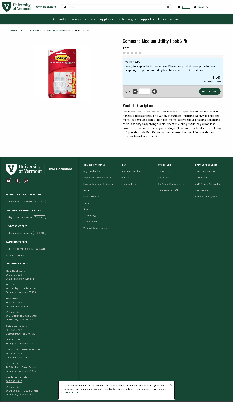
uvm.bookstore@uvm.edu (20, 278)
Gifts (86, 202)
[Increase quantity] (154, 91)
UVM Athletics (212, 177)
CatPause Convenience (171, 183)
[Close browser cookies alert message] (171, 385)
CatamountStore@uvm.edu (21, 333)
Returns (125, 177)
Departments (16, 30)
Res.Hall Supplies (34, 30)
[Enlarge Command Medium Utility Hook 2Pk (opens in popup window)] (62, 73)
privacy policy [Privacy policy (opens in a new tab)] (69, 392)
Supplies (88, 209)
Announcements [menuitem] (169, 19)
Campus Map (212, 190)
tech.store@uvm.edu (17, 306)
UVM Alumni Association (212, 183)
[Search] (65, 7)
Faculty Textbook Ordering (98, 183)
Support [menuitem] (145, 19)
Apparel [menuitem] (58, 19)
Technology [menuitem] (125, 19)
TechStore (163, 177)
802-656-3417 (14, 381)
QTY (127, 91)
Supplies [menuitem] (105, 19)
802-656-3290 (14, 274)
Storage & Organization (58, 30)
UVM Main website (212, 171)
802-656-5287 (14, 329)
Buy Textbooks (91, 171)
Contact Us (164, 171)
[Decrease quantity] (135, 91)
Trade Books (90, 221)
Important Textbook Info (97, 177)
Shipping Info (128, 183)
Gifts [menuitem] (88, 19)
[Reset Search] (168, 7)
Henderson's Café (168, 190)
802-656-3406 (14, 353)
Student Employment (212, 196)
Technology (89, 215)
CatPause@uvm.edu (17, 357)
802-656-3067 (14, 302)
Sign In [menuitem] (201, 7)
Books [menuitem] (74, 19)
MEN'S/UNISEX (91, 196)
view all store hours (17, 255)
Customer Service (130, 171)
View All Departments (95, 228)
